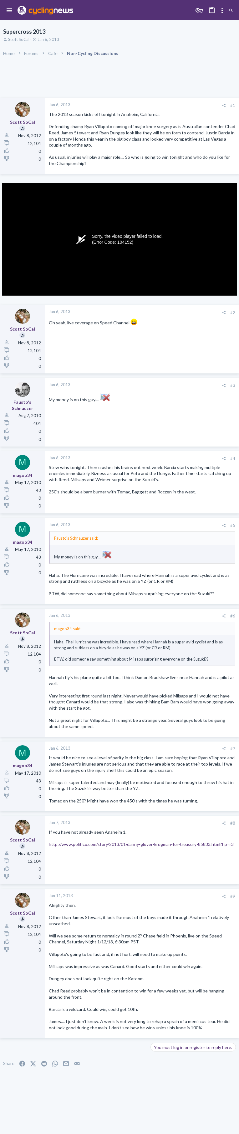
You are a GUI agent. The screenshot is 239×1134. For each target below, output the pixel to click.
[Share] (224, 105)
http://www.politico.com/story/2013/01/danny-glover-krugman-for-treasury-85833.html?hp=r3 (141, 844)
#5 (232, 525)
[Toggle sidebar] (222, 11)
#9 (232, 896)
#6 (232, 615)
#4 (232, 458)
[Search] (231, 10)
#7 (232, 748)
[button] (9, 10)
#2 (232, 312)
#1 (232, 105)
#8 (232, 823)
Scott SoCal (18, 39)
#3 (232, 385)
